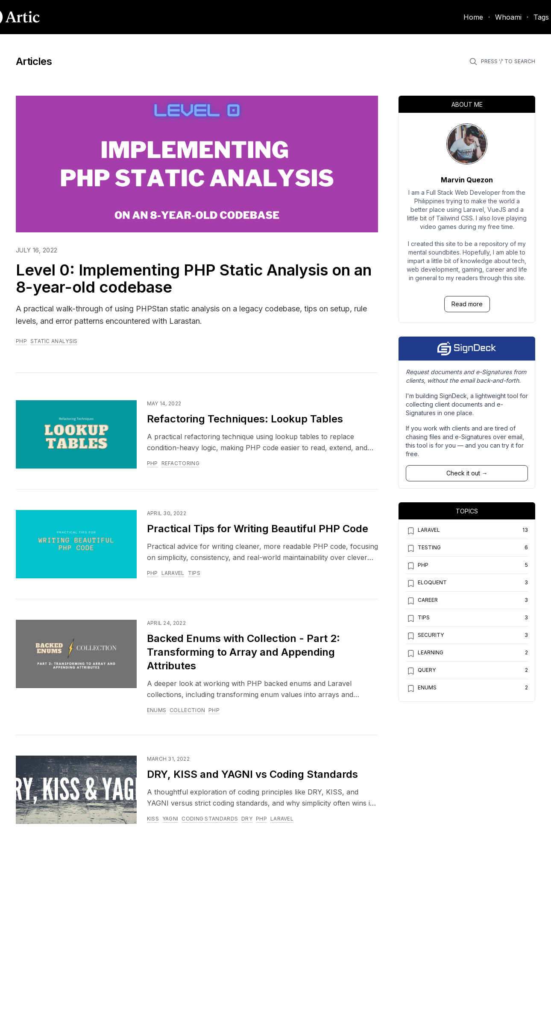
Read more (467, 304)
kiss (153, 818)
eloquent (426, 583)
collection (187, 710)
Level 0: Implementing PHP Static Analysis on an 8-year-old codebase (194, 278)
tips (194, 573)
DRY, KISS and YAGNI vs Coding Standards (252, 774)
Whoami (508, 17)
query (421, 671)
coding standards (210, 818)
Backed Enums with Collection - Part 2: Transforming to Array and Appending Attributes (243, 652)
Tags (541, 17)
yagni (170, 818)
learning (424, 653)
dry (246, 818)
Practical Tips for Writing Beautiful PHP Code (257, 528)
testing (423, 548)
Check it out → (467, 473)
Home (473, 17)
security (425, 636)
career (422, 601)
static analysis (54, 341)
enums (157, 710)
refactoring (180, 463)
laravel (173, 573)
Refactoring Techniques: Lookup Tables (245, 419)
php (21, 341)
